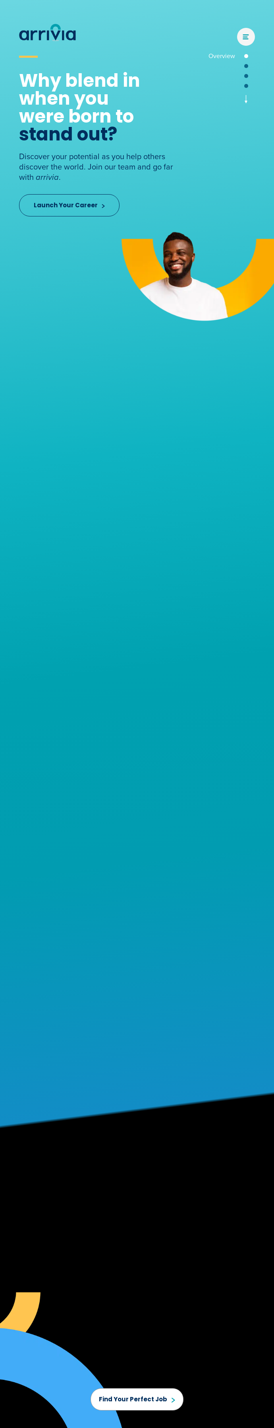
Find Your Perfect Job (137, 1399)
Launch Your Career (69, 205)
